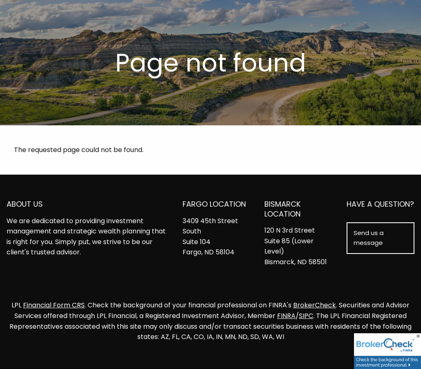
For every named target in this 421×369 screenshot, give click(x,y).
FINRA (286, 316)
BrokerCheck (314, 305)
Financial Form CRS (54, 305)
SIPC (306, 316)
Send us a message (369, 238)
